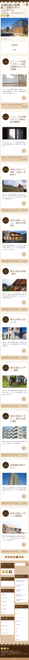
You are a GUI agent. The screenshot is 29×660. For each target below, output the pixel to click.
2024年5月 (4, 605)
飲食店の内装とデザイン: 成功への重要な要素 (21, 581)
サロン (17, 614)
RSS (2, 16)
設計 (21, 104)
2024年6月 (4, 601)
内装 (16, 104)
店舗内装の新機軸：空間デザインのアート (10, 651)
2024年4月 (4, 608)
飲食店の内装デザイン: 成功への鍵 (21, 586)
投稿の (4, 625)
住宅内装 (12, 104)
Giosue (25, 106)
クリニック (6, 104)
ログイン (4, 622)
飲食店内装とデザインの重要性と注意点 (21, 595)
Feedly (5, 16)
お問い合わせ (8, 16)
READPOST (24, 98)
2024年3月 (4, 612)
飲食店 (17, 639)
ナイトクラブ (19, 617)
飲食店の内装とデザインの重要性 (21, 590)
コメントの (5, 629)
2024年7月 (4, 598)
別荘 (13, 210)
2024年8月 (4, 594)
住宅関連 (6, 210)
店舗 (17, 635)
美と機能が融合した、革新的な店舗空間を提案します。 (11, 652)
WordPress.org (5, 633)
